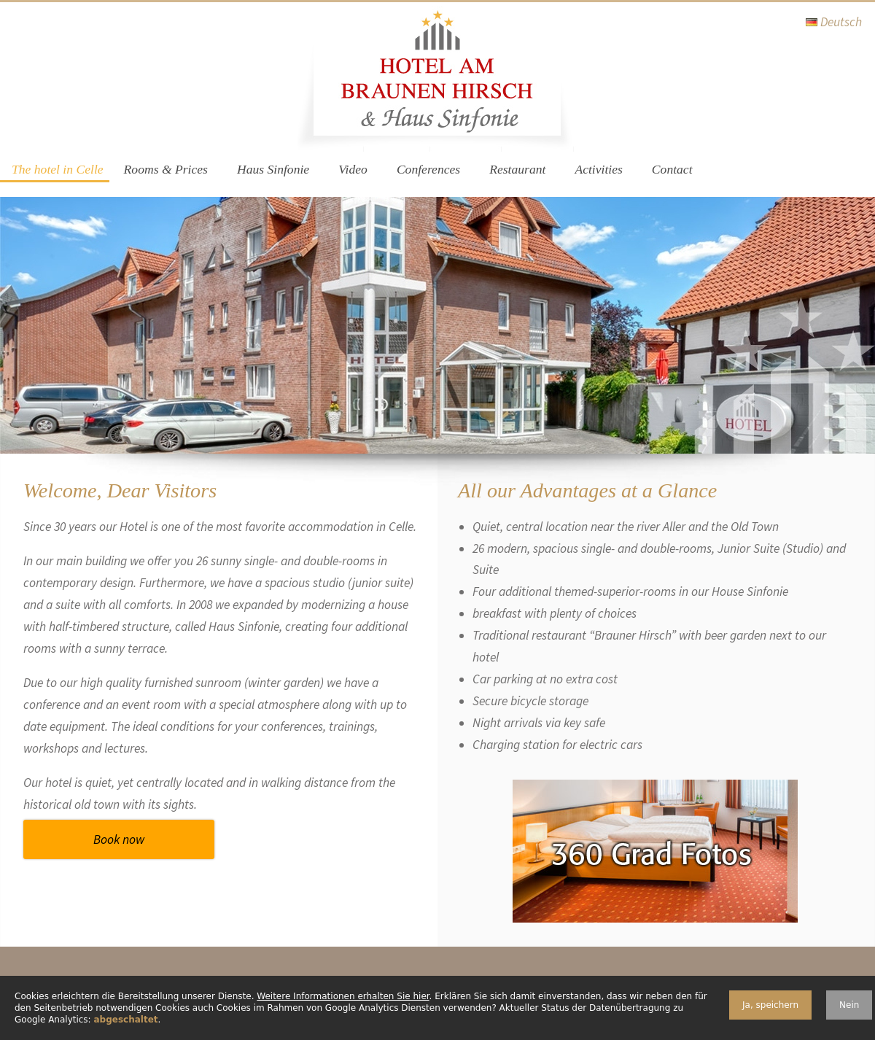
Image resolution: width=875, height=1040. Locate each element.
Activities (598, 169)
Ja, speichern (770, 1005)
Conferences (428, 169)
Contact (672, 169)
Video (353, 169)
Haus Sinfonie (273, 169)
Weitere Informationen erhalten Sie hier (343, 996)
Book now (118, 839)
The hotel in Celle (58, 169)
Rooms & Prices (166, 169)
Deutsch (841, 22)
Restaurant (517, 169)
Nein (849, 1005)
